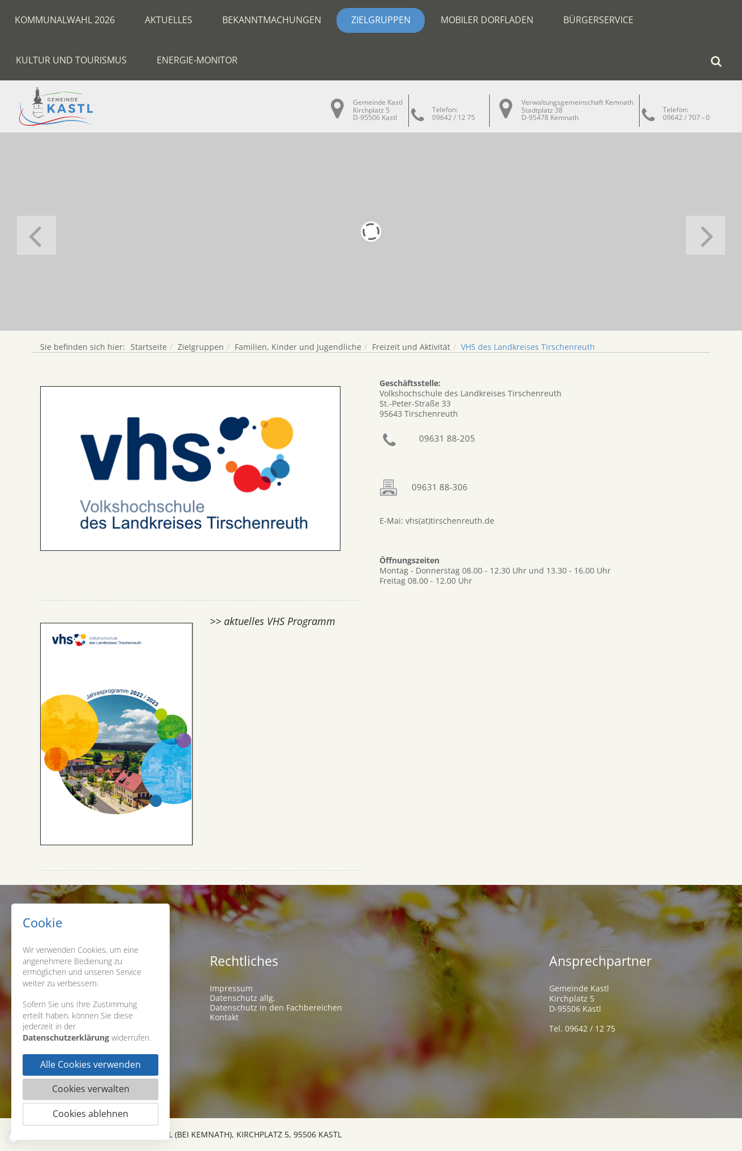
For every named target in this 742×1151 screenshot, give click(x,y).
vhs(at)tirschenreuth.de (448, 520)
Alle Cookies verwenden (90, 1065)
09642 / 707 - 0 (686, 117)
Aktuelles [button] (168, 20)
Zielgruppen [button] (381, 20)
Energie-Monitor (197, 60)
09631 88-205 (447, 438)
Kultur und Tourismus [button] (71, 60)
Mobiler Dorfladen (487, 20)
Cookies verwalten (91, 1089)
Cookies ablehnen (90, 1114)
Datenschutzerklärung (66, 1037)
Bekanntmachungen (271, 20)
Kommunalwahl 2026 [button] (65, 20)
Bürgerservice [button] (598, 20)
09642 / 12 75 (453, 117)
